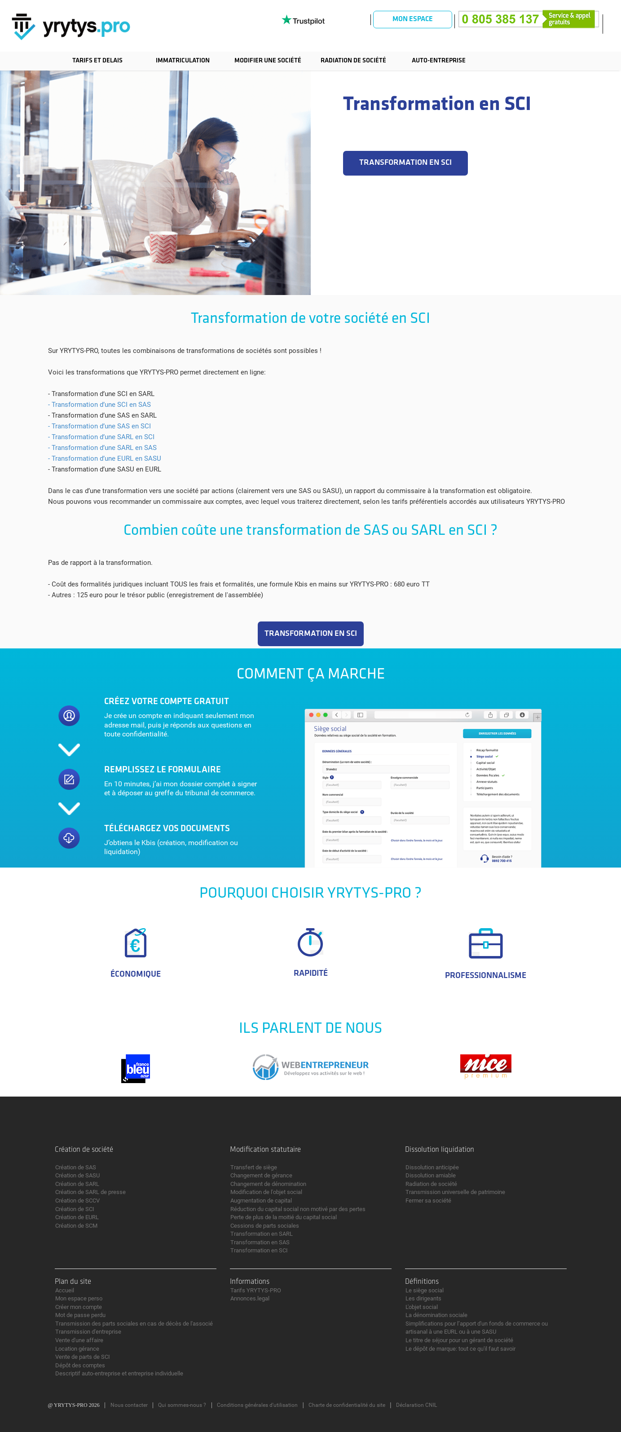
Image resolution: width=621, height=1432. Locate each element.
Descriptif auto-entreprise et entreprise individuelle (119, 1373)
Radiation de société (353, 60)
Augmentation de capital (261, 1200)
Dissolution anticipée (432, 1167)
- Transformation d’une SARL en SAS (102, 448)
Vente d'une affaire (79, 1340)
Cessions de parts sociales (264, 1225)
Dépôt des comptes (80, 1365)
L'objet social (421, 1307)
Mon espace (412, 19)
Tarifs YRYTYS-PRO (255, 1290)
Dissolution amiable (430, 1175)
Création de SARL (77, 1184)
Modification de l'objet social (266, 1192)
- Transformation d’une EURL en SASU (104, 458)
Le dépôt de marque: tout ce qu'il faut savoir (460, 1348)
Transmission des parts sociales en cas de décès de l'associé (134, 1323)
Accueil (64, 1290)
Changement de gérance (261, 1175)
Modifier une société (267, 60)
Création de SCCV (77, 1200)
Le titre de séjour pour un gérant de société (459, 1340)
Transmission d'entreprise (88, 1331)
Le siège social (424, 1290)
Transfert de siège (253, 1167)
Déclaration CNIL (416, 1405)
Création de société (84, 1150)
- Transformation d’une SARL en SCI (101, 437)
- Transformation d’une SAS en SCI (99, 426)
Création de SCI (74, 1209)
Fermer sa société (428, 1200)
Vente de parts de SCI (82, 1356)
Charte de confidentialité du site (346, 1405)
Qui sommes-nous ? (182, 1405)
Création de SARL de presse (90, 1192)
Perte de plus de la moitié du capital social (283, 1217)
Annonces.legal (249, 1298)
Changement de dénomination (268, 1184)
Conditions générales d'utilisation (257, 1405)
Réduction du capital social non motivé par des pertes (298, 1209)
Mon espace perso (78, 1298)
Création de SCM (76, 1225)
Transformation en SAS (260, 1242)
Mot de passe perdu (80, 1315)
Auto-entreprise (439, 60)
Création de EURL (77, 1217)
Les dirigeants (423, 1298)
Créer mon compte (78, 1307)
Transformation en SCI (259, 1250)
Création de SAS (75, 1167)
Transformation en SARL (261, 1233)
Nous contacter (129, 1405)
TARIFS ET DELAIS (97, 60)
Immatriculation (183, 60)
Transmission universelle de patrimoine (455, 1192)
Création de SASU (77, 1175)
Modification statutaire (265, 1150)
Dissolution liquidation (439, 1150)
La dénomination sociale (436, 1315)
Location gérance (77, 1348)
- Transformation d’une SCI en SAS (99, 405)
